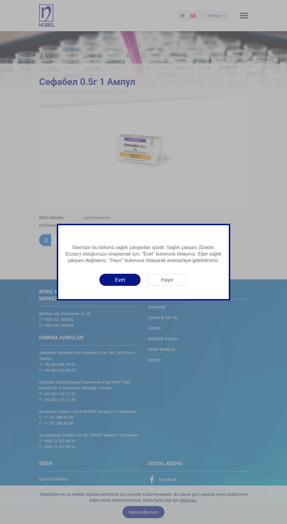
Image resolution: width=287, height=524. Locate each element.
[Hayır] (167, 280)
